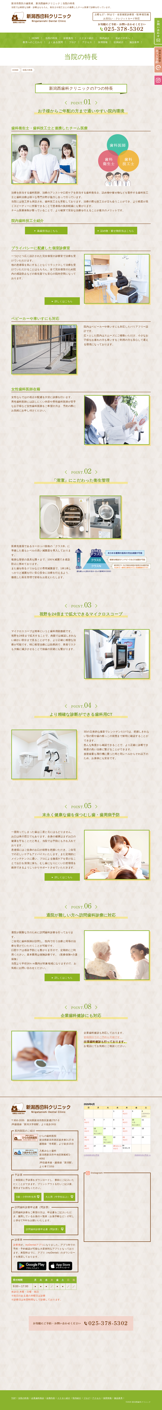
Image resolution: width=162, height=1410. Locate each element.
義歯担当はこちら (47, 231)
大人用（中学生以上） (57, 1197)
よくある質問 (55, 42)
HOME (35, 38)
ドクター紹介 (86, 38)
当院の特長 (51, 38)
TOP (13, 1398)
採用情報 (103, 42)
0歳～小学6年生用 (26, 1197)
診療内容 (50, 1398)
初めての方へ (123, 38)
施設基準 (134, 42)
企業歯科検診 (37, 1398)
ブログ (72, 42)
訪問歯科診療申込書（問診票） (43, 1229)
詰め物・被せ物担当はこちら (117, 231)
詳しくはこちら (64, 301)
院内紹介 (104, 38)
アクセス (87, 42)
